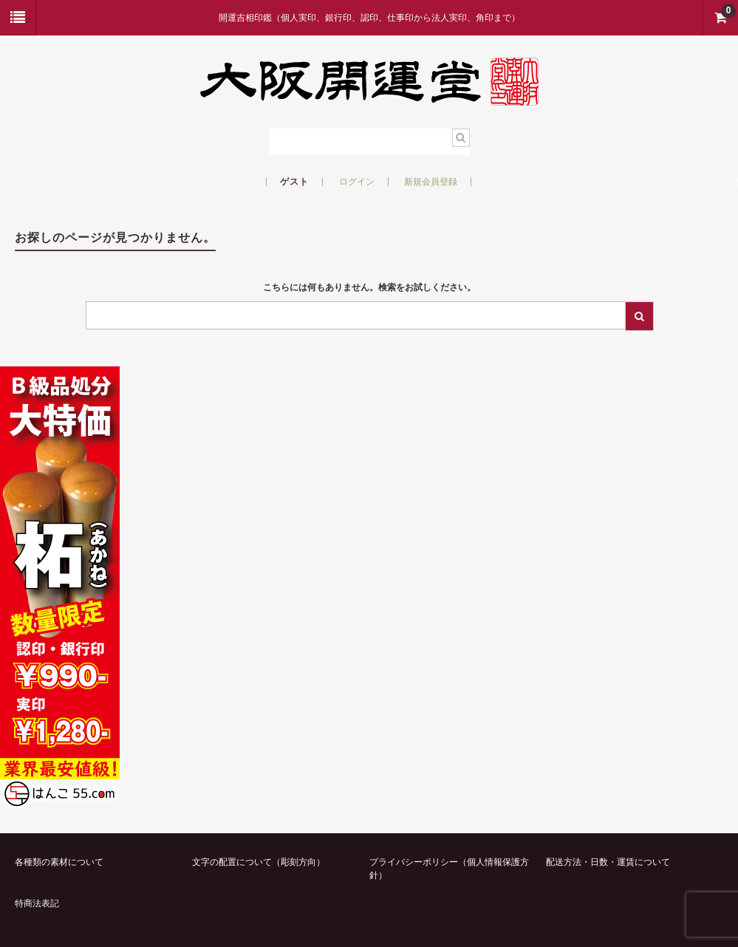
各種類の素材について (59, 862)
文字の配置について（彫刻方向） (258, 862)
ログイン (357, 181)
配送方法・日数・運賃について (608, 862)
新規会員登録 (430, 181)
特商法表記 (37, 903)
